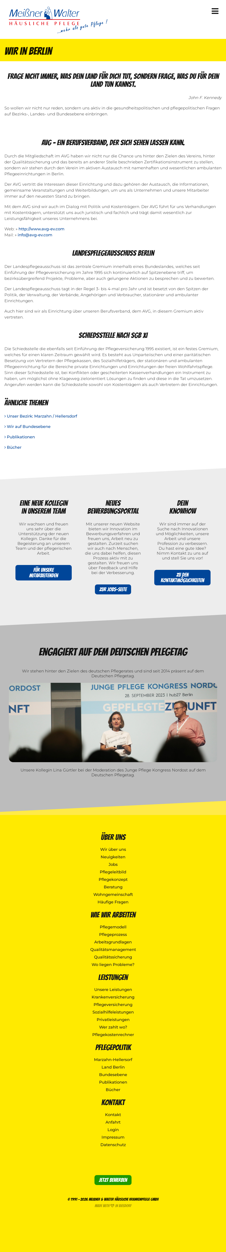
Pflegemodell (113, 927)
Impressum (113, 1137)
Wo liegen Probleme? (113, 964)
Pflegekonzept (113, 879)
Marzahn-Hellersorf (113, 1059)
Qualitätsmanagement (113, 949)
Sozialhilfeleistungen (113, 1012)
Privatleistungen (113, 1019)
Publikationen (19, 437)
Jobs (113, 864)
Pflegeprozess (113, 934)
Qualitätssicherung (113, 957)
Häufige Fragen (113, 902)
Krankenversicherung (113, 997)
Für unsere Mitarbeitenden (43, 572)
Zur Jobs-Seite (113, 589)
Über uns (113, 837)
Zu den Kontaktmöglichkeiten (182, 577)
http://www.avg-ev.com (41, 229)
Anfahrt (113, 1122)
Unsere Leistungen (113, 989)
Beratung (113, 887)
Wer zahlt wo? (113, 1027)
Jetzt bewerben (113, 1180)
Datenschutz (113, 1144)
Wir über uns (113, 849)
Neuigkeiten (113, 857)
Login (113, 1129)
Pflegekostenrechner (113, 1034)
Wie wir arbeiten (113, 915)
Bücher (12, 447)
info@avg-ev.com (35, 235)
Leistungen (113, 977)
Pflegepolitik (113, 1047)
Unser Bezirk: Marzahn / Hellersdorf (40, 416)
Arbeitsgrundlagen (113, 942)
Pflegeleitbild (113, 872)
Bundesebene (113, 1074)
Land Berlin (113, 1067)
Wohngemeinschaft (113, 894)
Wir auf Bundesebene (27, 426)
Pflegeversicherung (113, 1004)
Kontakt (113, 1102)
